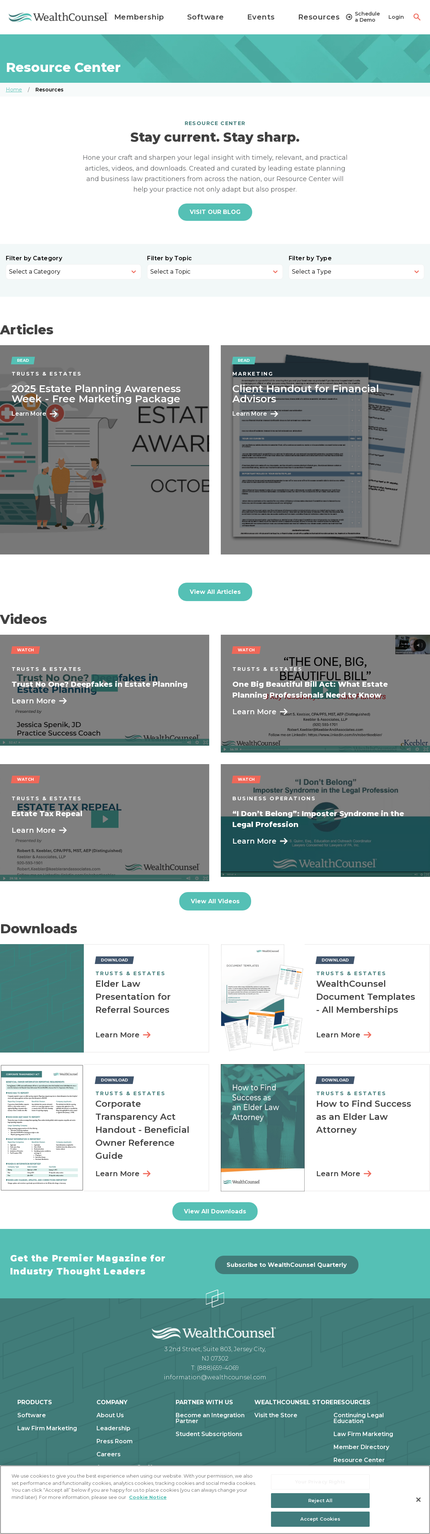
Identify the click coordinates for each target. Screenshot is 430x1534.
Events (261, 17)
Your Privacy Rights (320, 1481)
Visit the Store (275, 1415)
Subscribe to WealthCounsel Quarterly (287, 1264)
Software (205, 17)
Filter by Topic (169, 258)
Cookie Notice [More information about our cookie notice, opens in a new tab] (148, 1497)
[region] (215, 1499)
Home (14, 89)
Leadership (113, 1428)
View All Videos (215, 901)
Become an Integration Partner (210, 1418)
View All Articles (215, 591)
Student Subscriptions (209, 1434)
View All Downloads (215, 1211)
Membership (139, 17)
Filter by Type (310, 258)
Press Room (114, 1441)
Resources (319, 17)
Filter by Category (34, 258)
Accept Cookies (320, 1519)
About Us (110, 1415)
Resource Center (359, 1460)
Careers (108, 1454)
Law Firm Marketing (47, 1428)
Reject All (320, 1500)
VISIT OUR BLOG (215, 212)
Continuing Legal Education (359, 1418)
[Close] (418, 1500)
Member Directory (361, 1447)
